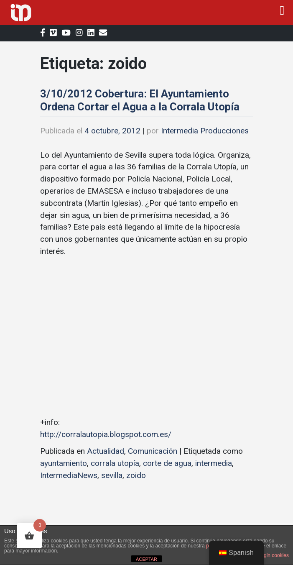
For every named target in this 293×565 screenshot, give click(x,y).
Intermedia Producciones (205, 130)
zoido (136, 475)
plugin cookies (273, 555)
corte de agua (167, 463)
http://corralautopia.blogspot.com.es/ (105, 434)
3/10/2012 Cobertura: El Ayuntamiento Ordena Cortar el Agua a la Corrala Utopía (139, 100)
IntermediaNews (68, 475)
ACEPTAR (146, 559)
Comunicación (152, 451)
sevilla (111, 475)
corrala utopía (115, 463)
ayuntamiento (63, 463)
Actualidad (105, 451)
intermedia (213, 463)
